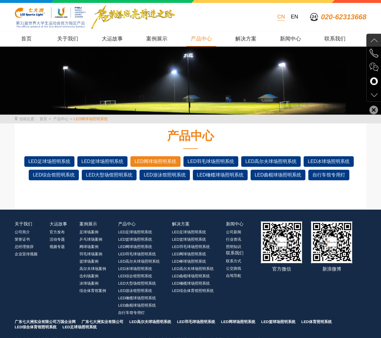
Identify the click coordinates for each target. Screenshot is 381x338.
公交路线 (233, 268)
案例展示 (156, 39)
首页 (26, 39)
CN (281, 17)
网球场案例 (88, 246)
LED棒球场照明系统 (189, 261)
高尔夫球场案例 (92, 268)
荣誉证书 (22, 239)
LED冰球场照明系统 (329, 161)
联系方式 (233, 261)
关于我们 (67, 39)
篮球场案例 (88, 261)
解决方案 (245, 39)
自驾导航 (233, 276)
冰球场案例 (88, 283)
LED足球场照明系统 (49, 161)
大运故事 (112, 39)
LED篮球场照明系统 (102, 161)
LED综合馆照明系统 (54, 174)
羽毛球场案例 (90, 254)
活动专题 (57, 239)
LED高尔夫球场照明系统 (271, 161)
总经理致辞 (24, 246)
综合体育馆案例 (92, 290)
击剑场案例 (88, 276)
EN (294, 17)
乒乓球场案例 (90, 239)
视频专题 (57, 246)
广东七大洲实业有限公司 (102, 322)
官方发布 (57, 232)
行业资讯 (233, 239)
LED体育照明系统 (316, 322)
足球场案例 (88, 232)
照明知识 (233, 246)
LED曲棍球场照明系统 (278, 174)
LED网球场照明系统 (91, 119)
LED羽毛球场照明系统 (211, 161)
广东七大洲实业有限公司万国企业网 (45, 322)
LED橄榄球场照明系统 (220, 174)
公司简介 (22, 232)
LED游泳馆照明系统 (165, 174)
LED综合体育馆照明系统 (193, 290)
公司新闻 (233, 232)
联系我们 (335, 39)
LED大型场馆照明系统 (109, 174)
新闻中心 (290, 39)
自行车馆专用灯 (328, 174)
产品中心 (201, 39)
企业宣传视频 (26, 254)
